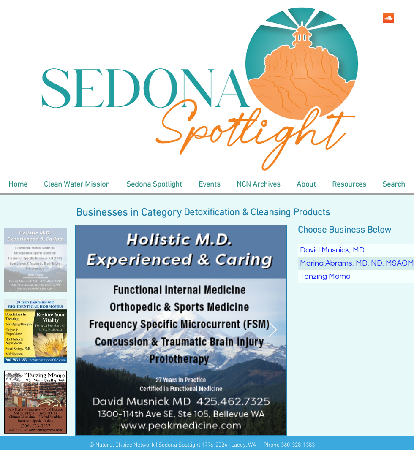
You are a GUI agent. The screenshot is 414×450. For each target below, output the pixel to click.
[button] (76, 184)
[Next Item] (273, 330)
